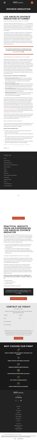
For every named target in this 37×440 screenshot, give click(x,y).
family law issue (24, 23)
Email (20, 318)
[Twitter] (18, 400)
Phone (5, 318)
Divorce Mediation (18, 414)
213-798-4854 (18, 397)
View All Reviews (18, 218)
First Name (5, 315)
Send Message (18, 338)
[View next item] (19, 214)
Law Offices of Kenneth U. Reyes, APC (10, 109)
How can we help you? (7, 324)
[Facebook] (15, 400)
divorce (23, 26)
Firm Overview (18, 410)
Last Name (20, 315)
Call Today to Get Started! (18, 298)
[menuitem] (18, 159)
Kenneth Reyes (17, 236)
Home (18, 408)
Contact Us (18, 421)
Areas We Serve (18, 418)
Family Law (18, 412)
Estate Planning (18, 416)
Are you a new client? (7, 321)
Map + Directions (18, 430)
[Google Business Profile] (21, 400)
